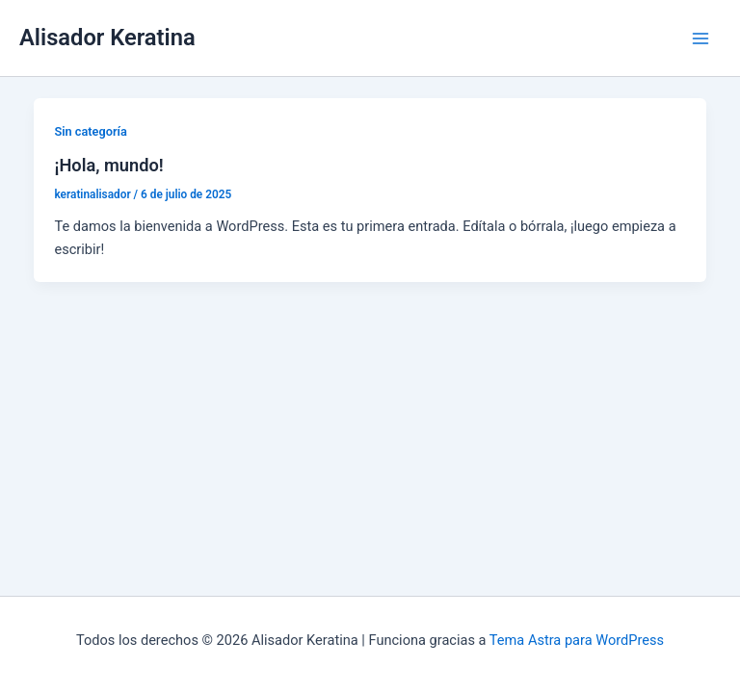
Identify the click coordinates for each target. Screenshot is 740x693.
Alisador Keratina (107, 37)
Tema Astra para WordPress (576, 640)
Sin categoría (90, 131)
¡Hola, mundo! (108, 165)
